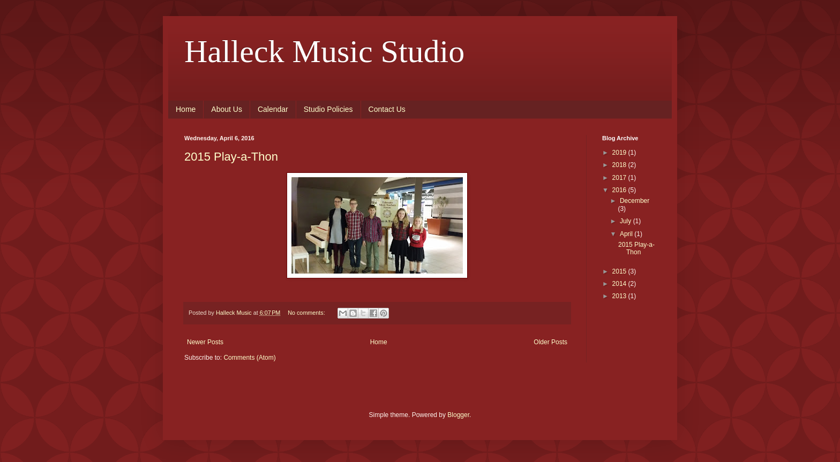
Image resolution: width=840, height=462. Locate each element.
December (634, 201)
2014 (620, 283)
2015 (620, 271)
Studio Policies (328, 109)
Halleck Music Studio (324, 51)
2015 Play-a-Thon (231, 156)
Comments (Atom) (249, 357)
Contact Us (387, 109)
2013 (620, 296)
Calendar (273, 109)
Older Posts (550, 342)
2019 (620, 152)
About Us (226, 109)
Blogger (458, 415)
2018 (620, 165)
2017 (620, 177)
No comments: (307, 312)
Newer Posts (205, 342)
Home (186, 109)
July (626, 221)
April (627, 234)
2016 (620, 190)
